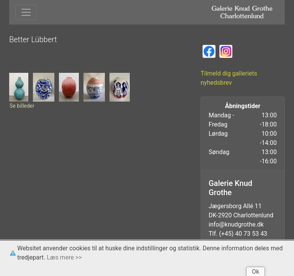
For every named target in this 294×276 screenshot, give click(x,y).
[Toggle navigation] (26, 12)
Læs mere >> (64, 257)
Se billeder (22, 106)
